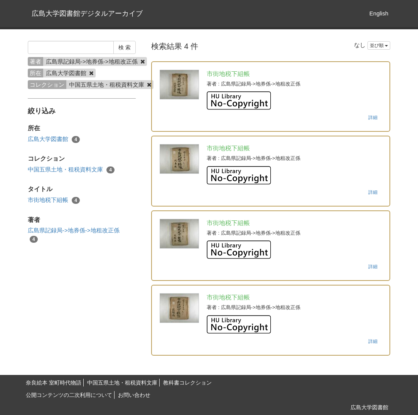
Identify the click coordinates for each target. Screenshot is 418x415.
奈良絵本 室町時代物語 (53, 383)
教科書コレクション (187, 383)
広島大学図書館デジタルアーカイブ (87, 13)
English (378, 13)
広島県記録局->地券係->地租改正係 (74, 234)
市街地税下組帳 (54, 200)
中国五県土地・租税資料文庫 (71, 169)
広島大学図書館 (54, 139)
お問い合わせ (134, 395)
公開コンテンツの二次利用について (69, 395)
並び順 (379, 45)
